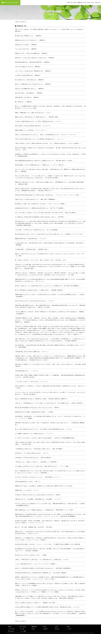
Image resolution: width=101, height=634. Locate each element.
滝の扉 (68, 626)
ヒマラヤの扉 (11, 628)
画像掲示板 (79, 2)
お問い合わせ (97, 2)
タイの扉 (22, 628)
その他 (92, 2)
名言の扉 (22, 21)
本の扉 (33, 628)
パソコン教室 (23, 631)
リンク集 (69, 628)
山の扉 (88, 2)
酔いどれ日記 (73, 2)
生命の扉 (45, 628)
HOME (68, 2)
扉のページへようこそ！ (10, 2)
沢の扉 (84, 2)
